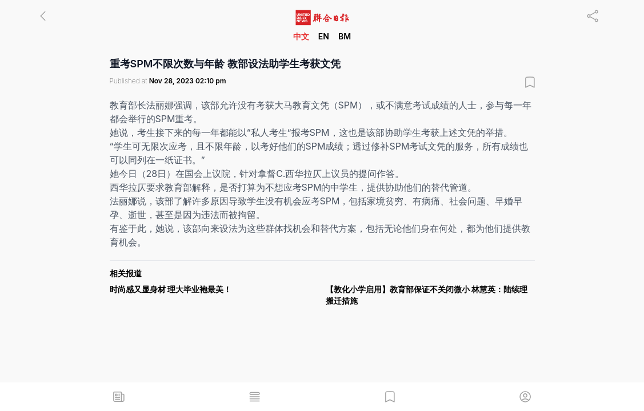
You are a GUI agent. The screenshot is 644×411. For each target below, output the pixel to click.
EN (323, 36)
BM (344, 36)
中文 (301, 36)
